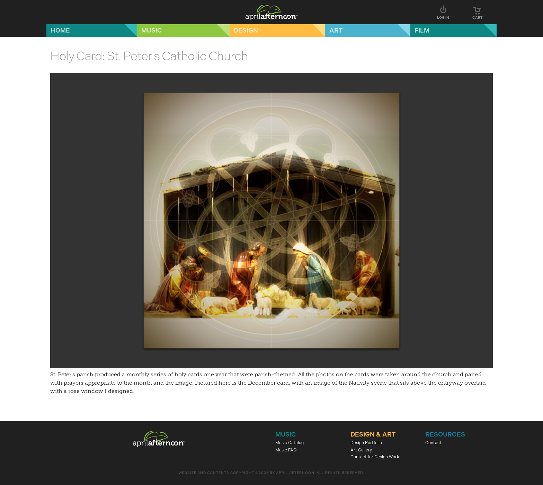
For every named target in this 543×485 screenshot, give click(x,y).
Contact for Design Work (374, 457)
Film (422, 30)
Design (246, 30)
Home (60, 30)
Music (151, 30)
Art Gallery (361, 450)
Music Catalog (289, 442)
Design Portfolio (366, 442)
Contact (433, 442)
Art (336, 30)
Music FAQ (285, 450)
